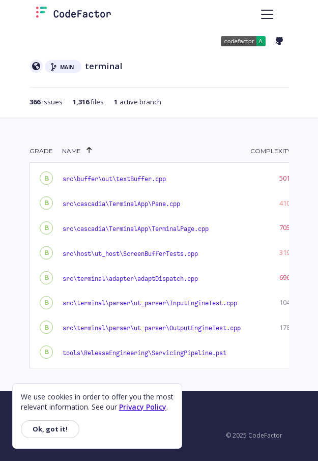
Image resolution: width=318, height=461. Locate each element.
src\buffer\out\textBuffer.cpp (114, 179)
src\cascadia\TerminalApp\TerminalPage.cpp (136, 229)
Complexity (270, 151)
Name (71, 151)
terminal (104, 66)
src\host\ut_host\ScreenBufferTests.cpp (130, 254)
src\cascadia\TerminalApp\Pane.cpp (121, 204)
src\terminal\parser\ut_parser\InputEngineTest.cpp (150, 303)
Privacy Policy (142, 407)
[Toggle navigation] (267, 14)
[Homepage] (73, 14)
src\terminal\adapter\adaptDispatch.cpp (130, 279)
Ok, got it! (50, 429)
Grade (41, 151)
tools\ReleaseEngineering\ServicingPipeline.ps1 (144, 353)
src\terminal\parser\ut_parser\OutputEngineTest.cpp (152, 328)
